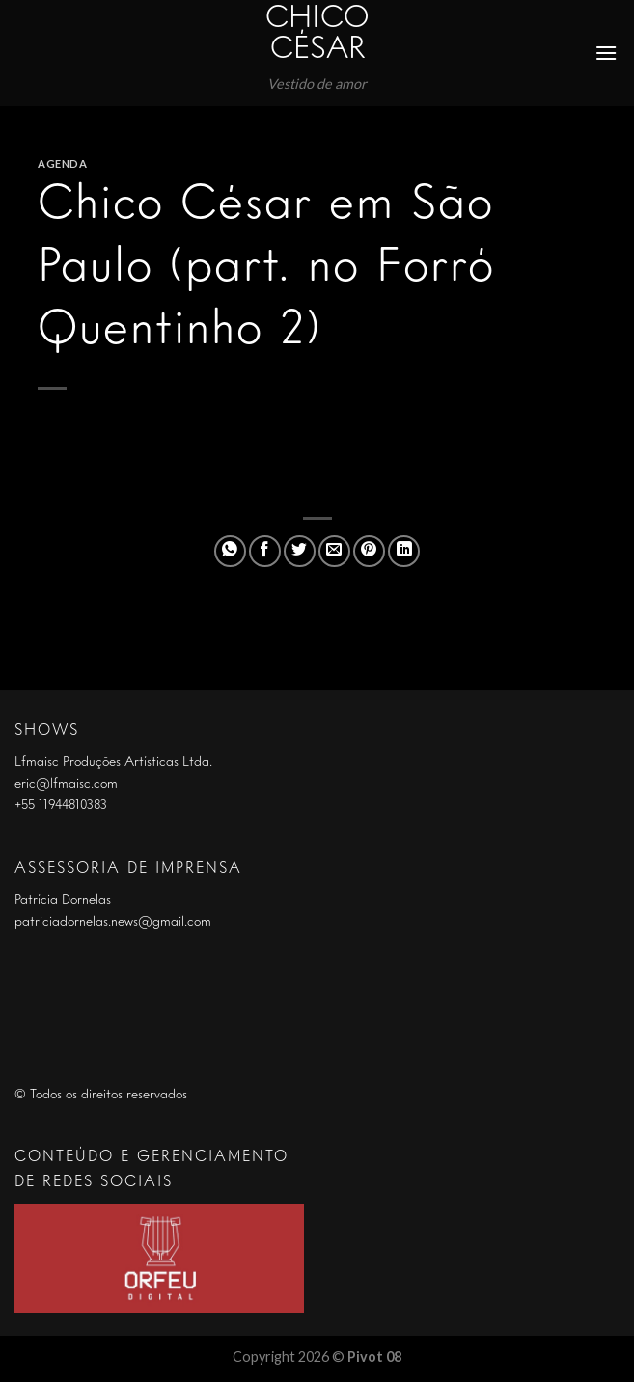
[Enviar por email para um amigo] (334, 551)
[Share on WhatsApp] (230, 551)
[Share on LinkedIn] (404, 551)
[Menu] (607, 52)
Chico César (317, 35)
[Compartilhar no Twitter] (300, 551)
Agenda (62, 163)
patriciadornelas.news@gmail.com (112, 922)
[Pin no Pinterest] (369, 551)
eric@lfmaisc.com (66, 784)
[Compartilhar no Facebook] (265, 551)
